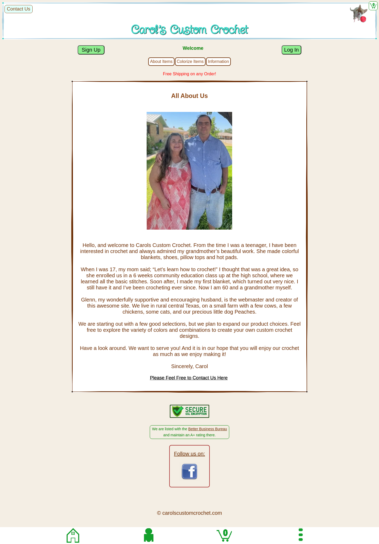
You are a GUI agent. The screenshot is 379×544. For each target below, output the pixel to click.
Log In (291, 50)
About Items (161, 61)
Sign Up (91, 50)
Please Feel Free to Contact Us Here (189, 377)
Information (218, 61)
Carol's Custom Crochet (189, 30)
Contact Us (18, 9)
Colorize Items (190, 61)
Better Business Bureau (207, 429)
